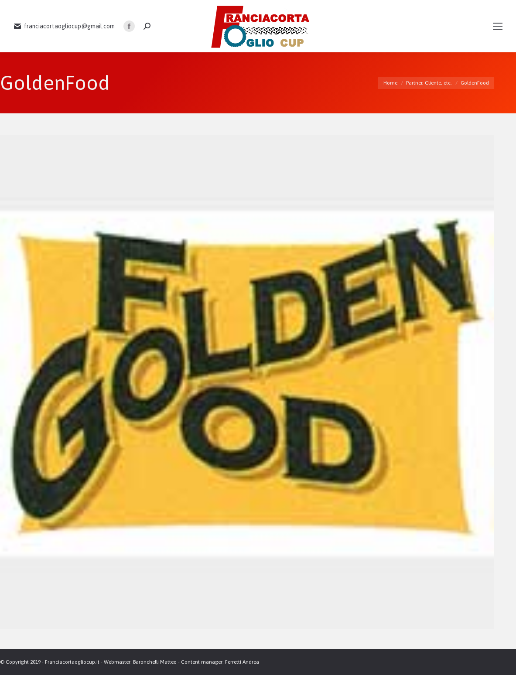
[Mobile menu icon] (497, 26)
